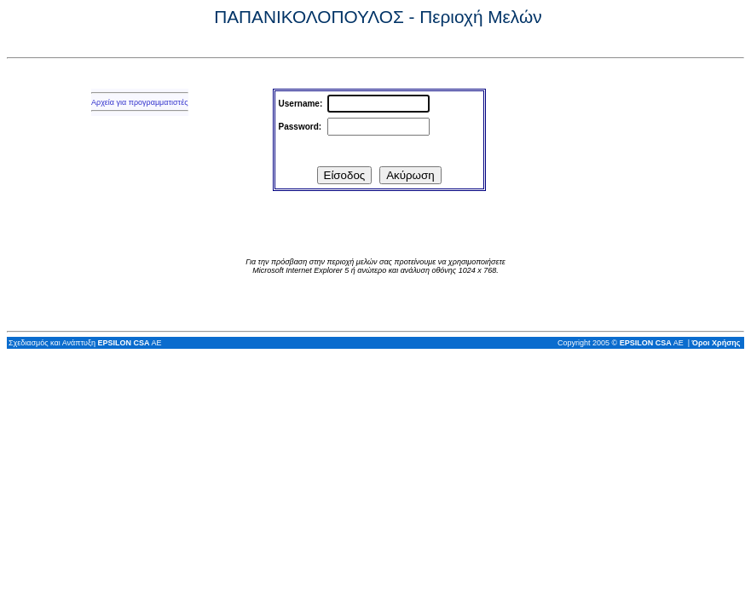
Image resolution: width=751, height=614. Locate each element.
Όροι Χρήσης (716, 343)
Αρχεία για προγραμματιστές (139, 102)
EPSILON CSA (123, 343)
